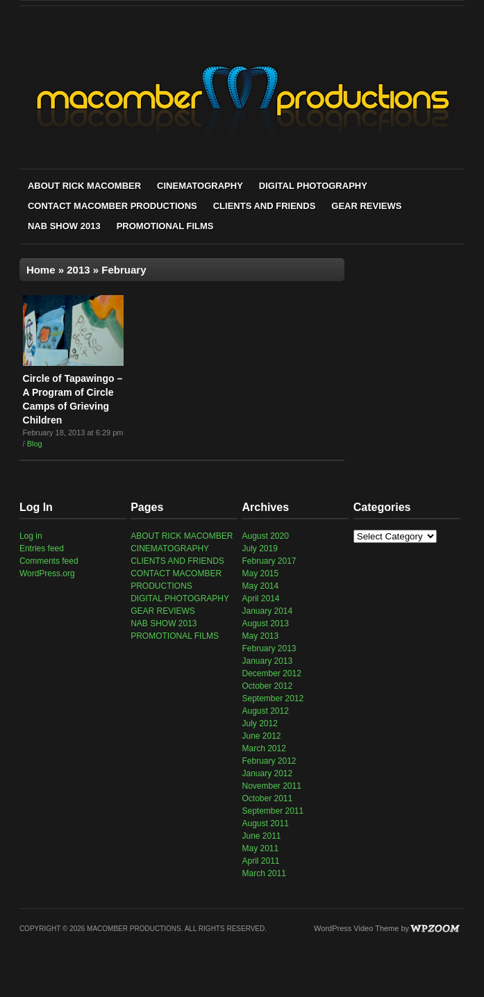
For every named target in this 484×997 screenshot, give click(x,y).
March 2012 (263, 748)
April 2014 (260, 598)
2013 (78, 270)
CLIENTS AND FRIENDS (264, 206)
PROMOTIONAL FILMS (165, 226)
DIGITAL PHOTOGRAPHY (313, 186)
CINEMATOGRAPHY (200, 186)
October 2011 (267, 798)
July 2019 (259, 548)
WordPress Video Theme (356, 928)
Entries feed (41, 548)
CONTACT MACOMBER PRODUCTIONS (112, 206)
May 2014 (260, 586)
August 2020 (265, 536)
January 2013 (267, 661)
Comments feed (48, 561)
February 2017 (269, 561)
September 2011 (272, 811)
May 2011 (260, 848)
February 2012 (269, 761)
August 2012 (265, 711)
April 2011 (260, 861)
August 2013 (265, 623)
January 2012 (267, 773)
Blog (34, 443)
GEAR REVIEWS (366, 206)
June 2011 (261, 836)
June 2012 (261, 736)
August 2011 (265, 823)
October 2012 (267, 686)
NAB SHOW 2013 (64, 226)
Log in (30, 536)
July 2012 (259, 723)
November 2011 (271, 786)
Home (41, 270)
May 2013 (260, 636)
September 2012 (272, 698)
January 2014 (267, 611)
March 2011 (263, 873)
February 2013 (269, 648)
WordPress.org (47, 573)
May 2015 (260, 573)
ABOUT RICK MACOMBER (84, 186)
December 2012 (271, 673)
